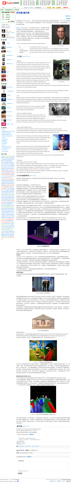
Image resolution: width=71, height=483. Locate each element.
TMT (33, 1)
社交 (40, 2)
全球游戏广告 (9, 228)
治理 (64, 1)
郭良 (7, 80)
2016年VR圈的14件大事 (6, 148)
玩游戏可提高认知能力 (8, 226)
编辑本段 (24, 56)
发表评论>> (29, 456)
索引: (21, 4)
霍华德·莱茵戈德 (10, 55)
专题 (28, 4)
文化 (40, 4)
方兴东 (7, 29)
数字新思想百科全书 (9, 9)
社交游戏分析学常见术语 (5, 182)
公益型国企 (6, 163)
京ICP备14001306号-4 (66, 479)
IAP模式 (12, 215)
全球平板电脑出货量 (9, 220)
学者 (45, 2)
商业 (42, 4)
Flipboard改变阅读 (8, 209)
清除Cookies (52, 481)
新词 (47, 3)
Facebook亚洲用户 (4, 231)
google (49, 1)
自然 (24, 2)
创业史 (66, 2)
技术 (28, 1)
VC (57, 2)
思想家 (49, 3)
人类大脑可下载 (8, 232)
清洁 (57, 3)
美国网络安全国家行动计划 (7, 134)
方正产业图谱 (6, 189)
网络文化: (53, 1)
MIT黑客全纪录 (9, 115)
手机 (28, 3)
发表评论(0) (67, 16)
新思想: (37, 3)
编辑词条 (68, 18)
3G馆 (33, 3)
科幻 (28, 2)
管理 (45, 4)
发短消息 (12, 32)
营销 (42, 1)
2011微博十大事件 (8, 157)
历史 (24, 3)
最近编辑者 (8, 37)
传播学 (49, 2)
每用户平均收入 (11, 192)
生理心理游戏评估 (10, 217)
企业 (26, 1)
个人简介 (21, 49)
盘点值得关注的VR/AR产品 (7, 146)
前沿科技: (53, 3)
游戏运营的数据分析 (10, 180)
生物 (64, 3)
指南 (61, 2)
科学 (26, 2)
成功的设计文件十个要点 (9, 212)
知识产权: (53, 4)
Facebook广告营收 (10, 223)
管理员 (7, 31)
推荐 (26, 4)
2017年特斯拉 (9, 111)
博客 (42, 2)
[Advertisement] (32, 447)
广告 (40, 1)
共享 (59, 4)
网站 (40, 3)
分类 (24, 4)
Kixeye (8, 177)
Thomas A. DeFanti (35, 446)
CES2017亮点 (4, 149)
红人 (59, 1)
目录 (20, 47)
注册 (28, 7)
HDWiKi (6, 479)
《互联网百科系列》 (10, 91)
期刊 (49, 4)
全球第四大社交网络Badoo (7, 203)
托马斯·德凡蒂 (21, 446)
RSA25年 (3, 137)
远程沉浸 (18, 27)
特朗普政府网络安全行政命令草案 (8, 131)
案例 (64, 2)
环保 (66, 3)
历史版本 (8, 26)
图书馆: (37, 4)
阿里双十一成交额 (10, 124)
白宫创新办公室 (5, 139)
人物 (24, 1)
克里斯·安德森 (9, 59)
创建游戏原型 (7, 173)
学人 (61, 4)
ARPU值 (2, 194)
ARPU (6, 194)
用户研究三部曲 (7, 200)
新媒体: (37, 2)
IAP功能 (7, 215)
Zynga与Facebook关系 (7, 166)
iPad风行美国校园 (8, 183)
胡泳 (7, 76)
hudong (17, 479)
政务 (45, 1)
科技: (21, 1)
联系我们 (59, 481)
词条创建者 (8, 32)
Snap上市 (3, 145)
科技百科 (2, 9)
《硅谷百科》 (9, 107)
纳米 (61, 3)
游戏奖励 (6, 169)
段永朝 (8, 71)
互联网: (37, 1)
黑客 (61, 1)
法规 (64, 4)
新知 (45, 3)
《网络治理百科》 (10, 103)
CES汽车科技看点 (5, 151)
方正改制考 (11, 189)
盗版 (57, 4)
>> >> (11, 9)
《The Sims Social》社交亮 (7, 176)
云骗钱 (10, 186)
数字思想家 (17, 9)
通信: (21, 3)
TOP (64, 481)
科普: (21, 2)
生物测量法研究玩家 (8, 199)
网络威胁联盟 (4, 140)
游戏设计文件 (3, 214)
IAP (9, 215)
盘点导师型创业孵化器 (8, 160)
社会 (57, 1)
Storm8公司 (3, 179)
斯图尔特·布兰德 (10, 63)
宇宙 (31, 2)
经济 (47, 4)
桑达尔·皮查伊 (9, 119)
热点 (31, 4)
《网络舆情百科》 (10, 99)
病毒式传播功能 (4, 208)
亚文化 (66, 1)
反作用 (3, 129)
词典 (31, 3)
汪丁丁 (8, 67)
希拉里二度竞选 (9, 87)
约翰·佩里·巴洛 (9, 47)
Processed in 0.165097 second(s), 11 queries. (9, 481)
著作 (66, 4)
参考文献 (21, 52)
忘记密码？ (31, 7)
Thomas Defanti (28, 446)
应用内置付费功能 (10, 214)
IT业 (31, 1)
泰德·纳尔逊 (9, 51)
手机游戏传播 (5, 192)
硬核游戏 (10, 197)
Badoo (2, 205)
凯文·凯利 (8, 43)
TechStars (3, 162)
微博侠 (2, 156)
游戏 (47, 1)
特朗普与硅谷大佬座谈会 (6, 132)
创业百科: (53, 2)
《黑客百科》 (9, 95)
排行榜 (33, 4)
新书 (42, 3)
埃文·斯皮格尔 (4, 143)
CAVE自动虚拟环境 (23, 50)
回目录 (28, 56)
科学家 (33, 2)
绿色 (59, 3)
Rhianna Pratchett (7, 165)
